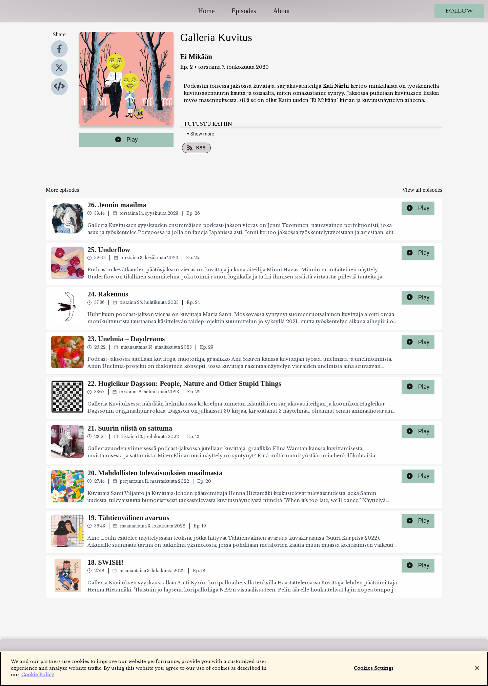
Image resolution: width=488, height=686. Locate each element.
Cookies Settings (373, 671)
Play (126, 139)
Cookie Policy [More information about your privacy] (37, 678)
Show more (200, 134)
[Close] (477, 671)
